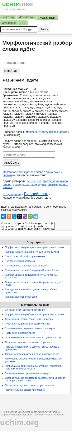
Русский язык (36, 194)
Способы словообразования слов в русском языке (32, 354)
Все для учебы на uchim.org (20, 261)
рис (39, 181)
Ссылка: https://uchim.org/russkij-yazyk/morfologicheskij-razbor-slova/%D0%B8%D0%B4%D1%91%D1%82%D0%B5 (28, 226)
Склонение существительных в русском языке (29, 385)
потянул (53, 184)
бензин (31, 181)
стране (7, 184)
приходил (49, 181)
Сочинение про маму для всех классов (26, 265)
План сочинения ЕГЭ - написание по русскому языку (33, 337)
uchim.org (19, 422)
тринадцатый (21, 184)
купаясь (7, 187)
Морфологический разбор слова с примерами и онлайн (35, 247)
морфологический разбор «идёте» (47, 131)
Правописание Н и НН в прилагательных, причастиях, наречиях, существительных (34, 367)
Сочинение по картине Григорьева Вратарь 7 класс (32, 270)
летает (63, 184)
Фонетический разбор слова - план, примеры (29, 319)
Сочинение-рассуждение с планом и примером (30, 328)
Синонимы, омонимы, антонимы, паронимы (28, 342)
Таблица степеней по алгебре (21, 296)
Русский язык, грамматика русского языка (27, 323)
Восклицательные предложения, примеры (27, 373)
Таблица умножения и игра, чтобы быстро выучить (32, 251)
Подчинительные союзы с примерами (25, 390)
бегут (34, 184)
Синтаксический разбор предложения (25, 256)
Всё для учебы (12, 194)
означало (62, 181)
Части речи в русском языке (20, 333)
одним (42, 184)
